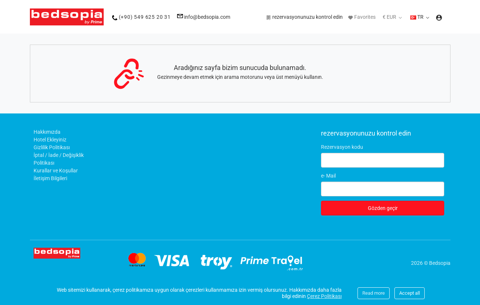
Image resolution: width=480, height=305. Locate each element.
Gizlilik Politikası (52, 147)
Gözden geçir (383, 208)
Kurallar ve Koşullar (56, 170)
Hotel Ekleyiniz (50, 140)
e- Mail (328, 176)
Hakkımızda (47, 132)
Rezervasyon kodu (342, 147)
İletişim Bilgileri (50, 178)
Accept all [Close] (409, 293)
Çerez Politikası (324, 296)
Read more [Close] (373, 293)
